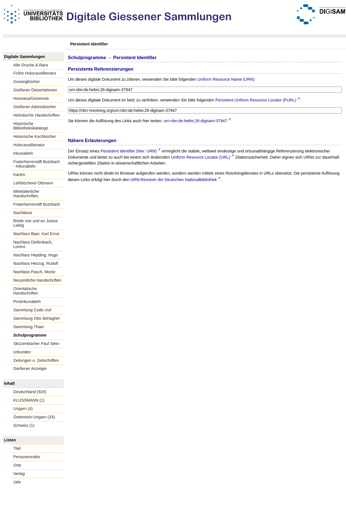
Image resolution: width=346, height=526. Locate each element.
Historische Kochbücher (34, 136)
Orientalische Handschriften (25, 290)
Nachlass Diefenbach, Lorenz (33, 244)
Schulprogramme (30, 335)
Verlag (19, 473)
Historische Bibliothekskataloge (30, 125)
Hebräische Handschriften (36, 115)
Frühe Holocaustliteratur (35, 73)
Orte (17, 465)
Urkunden (22, 352)
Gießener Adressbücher (34, 107)
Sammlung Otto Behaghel (36, 318)
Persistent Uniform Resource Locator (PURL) (255, 100)
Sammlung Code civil (32, 310)
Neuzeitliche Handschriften (37, 280)
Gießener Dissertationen (35, 90)
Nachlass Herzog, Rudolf (35, 263)
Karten (19, 174)
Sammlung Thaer (28, 327)
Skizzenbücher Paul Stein (36, 343)
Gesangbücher (26, 81)
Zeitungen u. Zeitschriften (36, 360)
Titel (17, 448)
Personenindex (26, 457)
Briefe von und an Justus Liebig (35, 223)
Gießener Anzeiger (30, 368)
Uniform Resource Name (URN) (225, 79)
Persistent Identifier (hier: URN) (129, 151)
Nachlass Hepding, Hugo (35, 255)
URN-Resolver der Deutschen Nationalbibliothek (173, 179)
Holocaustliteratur (29, 145)
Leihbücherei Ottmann (33, 183)
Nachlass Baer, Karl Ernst (36, 233)
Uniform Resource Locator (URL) (200, 157)
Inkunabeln (23, 153)
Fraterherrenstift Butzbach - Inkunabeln (36, 163)
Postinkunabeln (27, 301)
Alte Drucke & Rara (30, 65)
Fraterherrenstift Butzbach (36, 204)
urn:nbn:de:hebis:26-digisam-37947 (195, 121)
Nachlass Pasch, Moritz (34, 272)
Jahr (17, 482)
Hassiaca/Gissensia (31, 98)
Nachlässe (22, 212)
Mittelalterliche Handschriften (26, 193)
